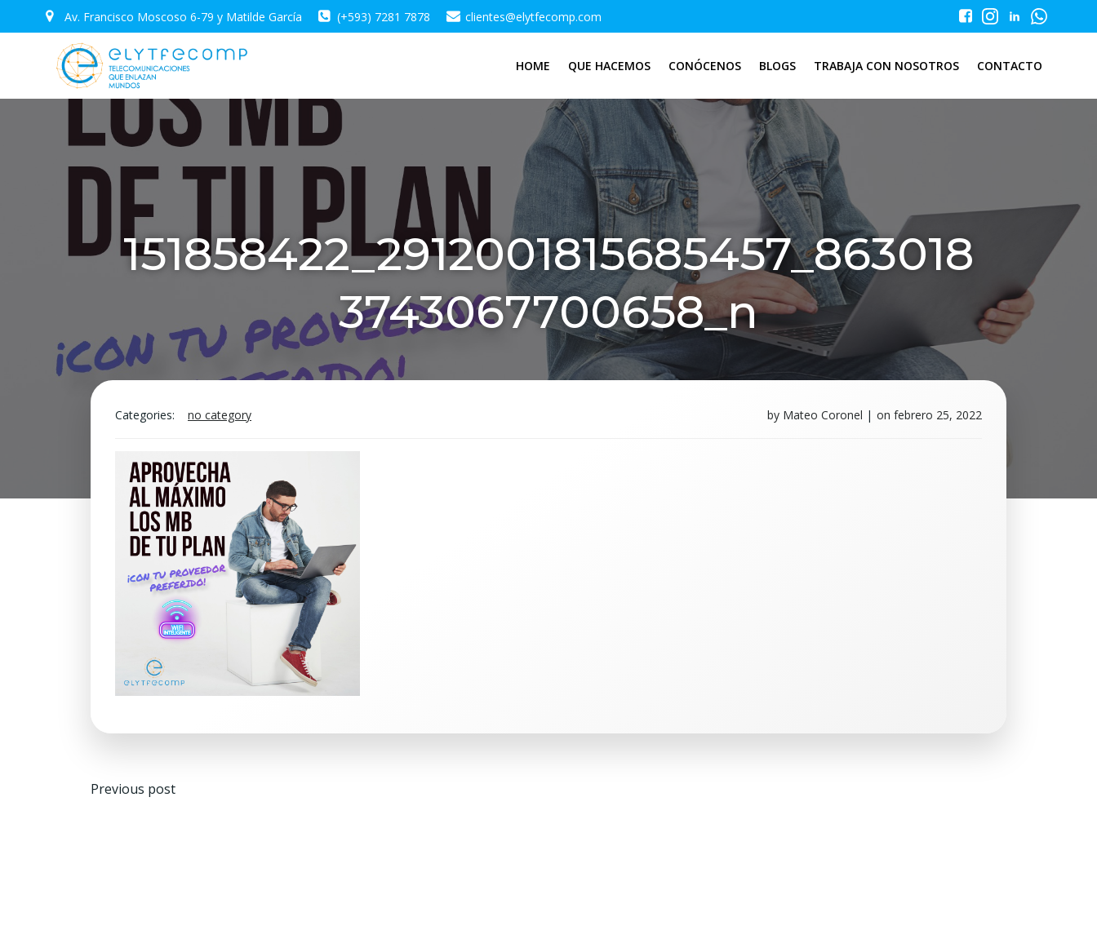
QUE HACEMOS (609, 65)
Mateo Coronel (823, 415)
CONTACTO (1009, 65)
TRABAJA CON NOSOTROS (886, 65)
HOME (533, 65)
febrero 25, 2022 (938, 415)
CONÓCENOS (704, 65)
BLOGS (777, 65)
